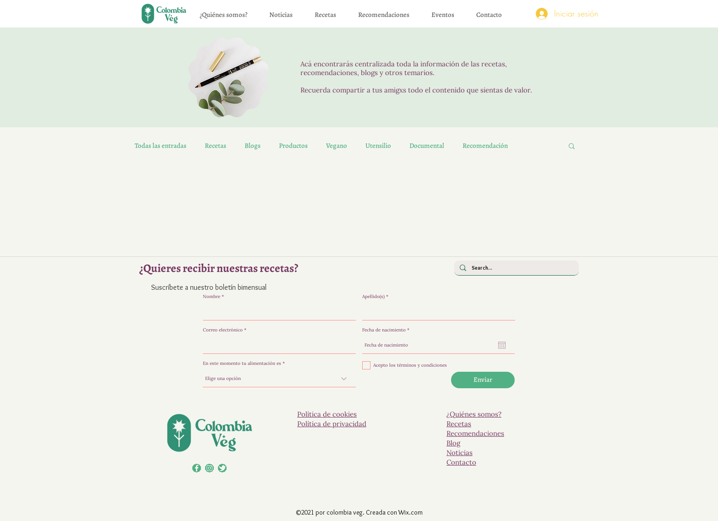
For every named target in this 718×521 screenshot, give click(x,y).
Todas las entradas (160, 145)
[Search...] (516, 268)
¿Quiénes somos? (473, 414)
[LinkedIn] (209, 468)
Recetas (215, 145)
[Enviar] (483, 380)
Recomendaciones (475, 433)
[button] (571, 147)
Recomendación (485, 145)
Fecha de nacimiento (387, 330)
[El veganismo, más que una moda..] (222, 468)
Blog (453, 443)
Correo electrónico (223, 330)
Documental (426, 145)
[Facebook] (196, 468)
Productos (293, 145)
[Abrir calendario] (502, 345)
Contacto (461, 462)
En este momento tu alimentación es (242, 363)
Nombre (211, 296)
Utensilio (378, 145)
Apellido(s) (373, 296)
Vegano (336, 145)
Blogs (253, 145)
